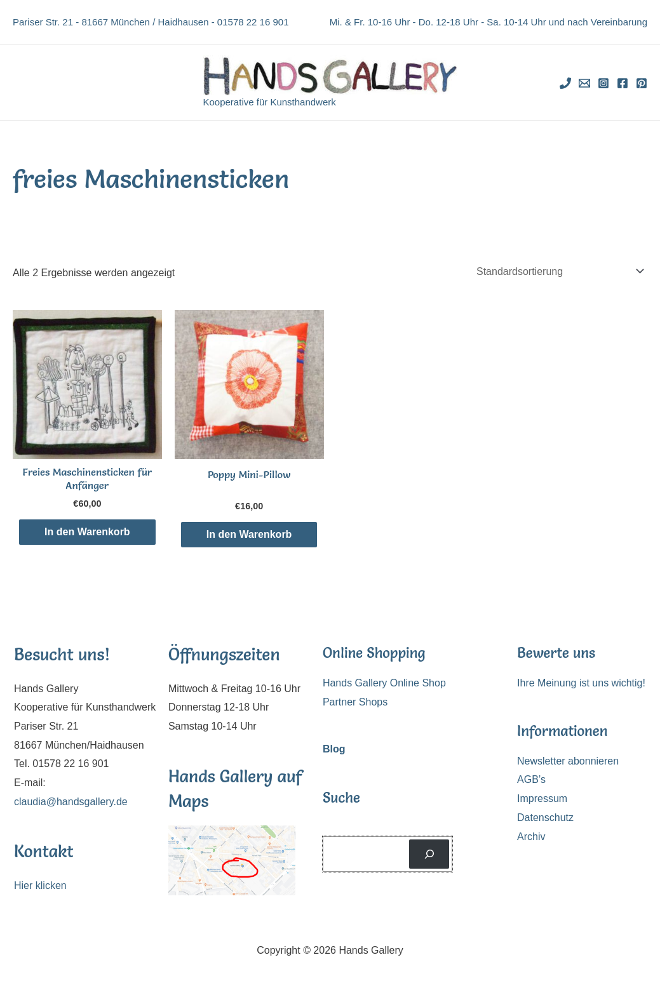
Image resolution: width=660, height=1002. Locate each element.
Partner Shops (355, 702)
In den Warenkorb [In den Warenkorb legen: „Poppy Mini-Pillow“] (249, 534)
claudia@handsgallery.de (71, 801)
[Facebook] (622, 83)
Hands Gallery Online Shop (384, 683)
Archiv (531, 836)
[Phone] (565, 83)
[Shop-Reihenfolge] (557, 271)
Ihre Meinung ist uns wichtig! (581, 683)
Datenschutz (545, 817)
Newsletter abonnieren (568, 761)
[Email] (584, 83)
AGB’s (531, 779)
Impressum (542, 798)
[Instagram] (603, 83)
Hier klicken (40, 885)
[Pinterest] (641, 83)
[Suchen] (429, 853)
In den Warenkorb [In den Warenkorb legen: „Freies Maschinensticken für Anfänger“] (87, 531)
